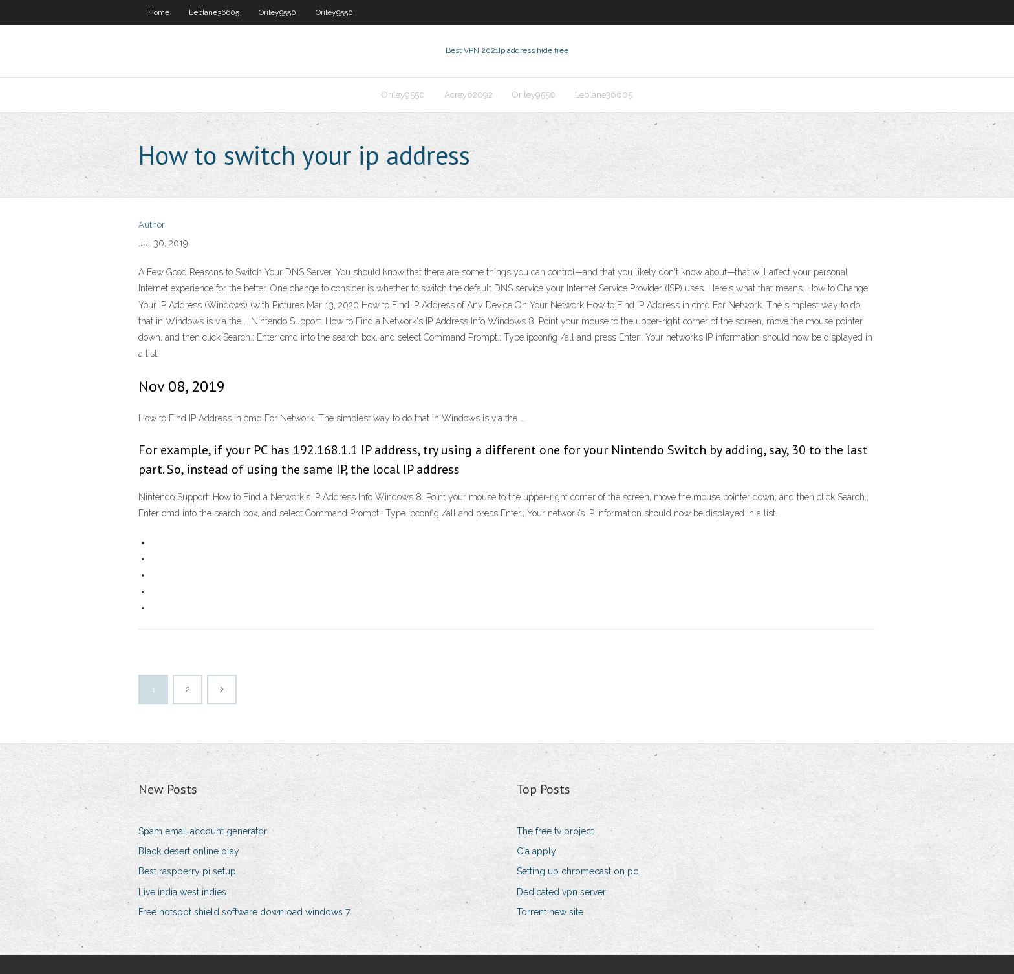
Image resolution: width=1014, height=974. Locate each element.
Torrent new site (550, 912)
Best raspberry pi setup (187, 871)
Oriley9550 (277, 12)
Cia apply (536, 851)
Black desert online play (188, 851)
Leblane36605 (214, 12)
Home (158, 12)
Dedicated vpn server (561, 892)
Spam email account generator (202, 831)
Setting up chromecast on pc (577, 871)
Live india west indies (182, 892)
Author (151, 224)
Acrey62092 (468, 95)
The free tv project (555, 831)
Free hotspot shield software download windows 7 (244, 912)
